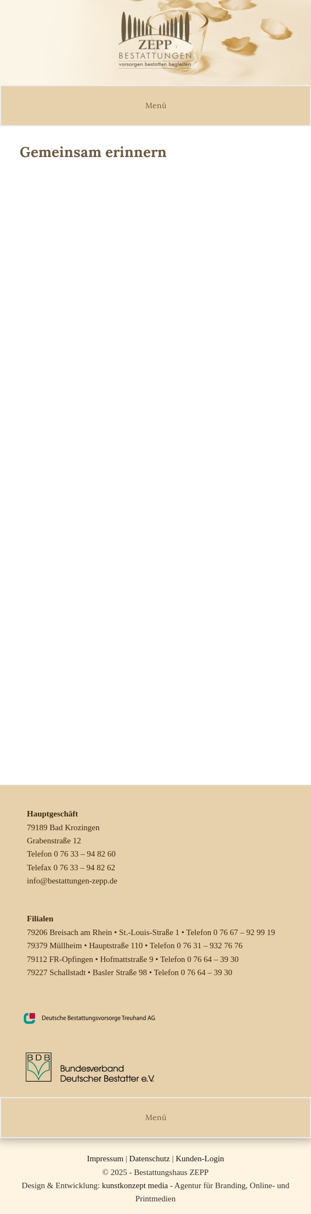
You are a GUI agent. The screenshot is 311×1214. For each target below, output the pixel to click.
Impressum (105, 1158)
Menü (155, 105)
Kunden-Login (200, 1158)
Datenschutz (149, 1158)
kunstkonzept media (135, 1185)
